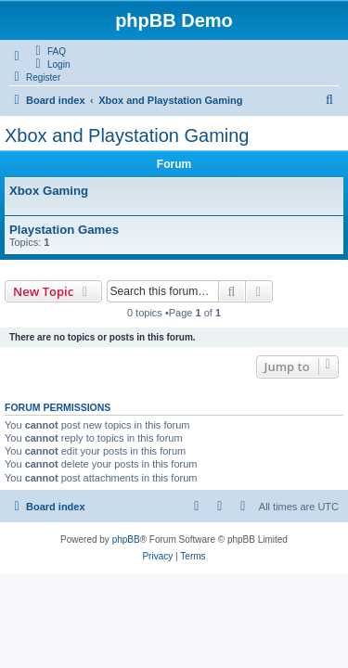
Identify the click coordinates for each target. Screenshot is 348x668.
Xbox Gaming (48, 191)
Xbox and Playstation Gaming (127, 135)
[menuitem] (48, 51)
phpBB (126, 539)
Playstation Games (64, 230)
